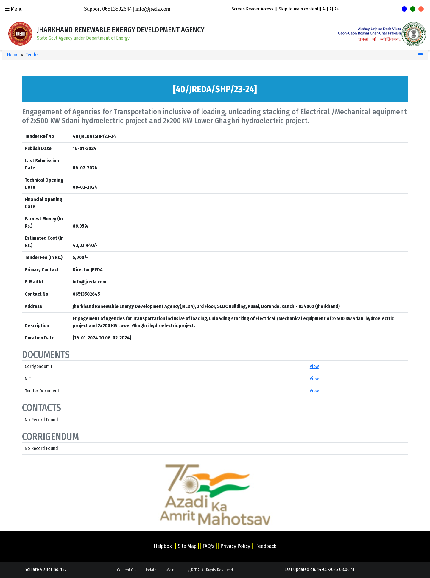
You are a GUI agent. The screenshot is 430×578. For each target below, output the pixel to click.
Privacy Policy (235, 546)
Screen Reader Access (252, 9)
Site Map (187, 546)
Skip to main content (298, 9)
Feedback (266, 546)
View (314, 366)
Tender (32, 54)
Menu (14, 9)
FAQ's (208, 546)
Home (12, 54)
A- (324, 9)
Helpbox (163, 546)
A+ (336, 9)
